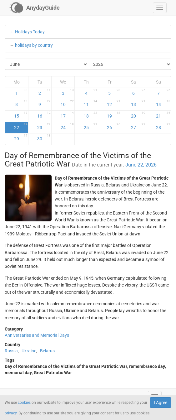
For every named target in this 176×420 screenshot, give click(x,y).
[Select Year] (129, 64)
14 (163, 103)
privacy (11, 413)
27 (138, 126)
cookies (24, 402)
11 (90, 103)
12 (113, 103)
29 (21, 137)
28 (163, 126)
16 (44, 114)
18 (90, 114)
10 (67, 103)
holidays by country (34, 45)
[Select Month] (46, 64)
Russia (11, 350)
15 (21, 114)
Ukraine (29, 350)
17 (67, 114)
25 (90, 126)
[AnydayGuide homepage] (34, 8)
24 (67, 126)
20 (138, 114)
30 (44, 137)
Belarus (47, 350)
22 (21, 126)
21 (163, 114)
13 (138, 103)
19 (113, 114)
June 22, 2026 (141, 165)
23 (44, 126)
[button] (160, 7)
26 (113, 126)
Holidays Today (30, 31)
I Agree (160, 402)
